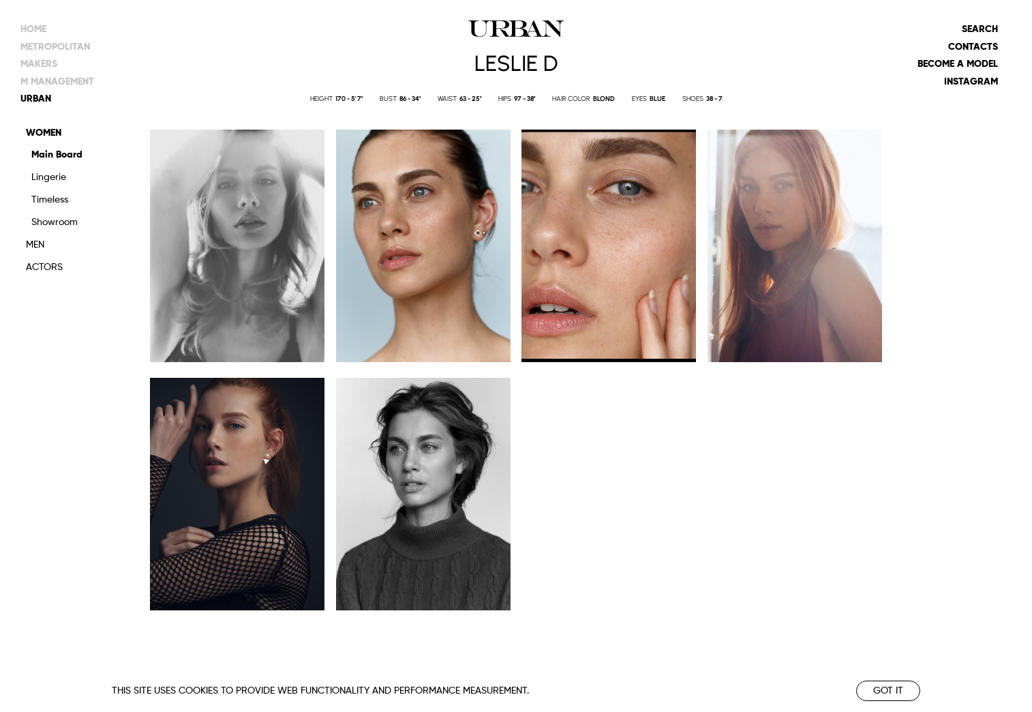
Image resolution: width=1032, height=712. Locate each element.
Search (980, 29)
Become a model (957, 64)
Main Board (56, 155)
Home (33, 29)
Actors (44, 267)
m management (57, 82)
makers (38, 64)
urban (35, 99)
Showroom (54, 222)
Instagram (971, 82)
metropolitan (55, 47)
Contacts (973, 47)
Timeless (49, 200)
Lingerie (48, 177)
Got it (888, 691)
